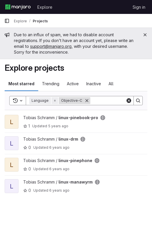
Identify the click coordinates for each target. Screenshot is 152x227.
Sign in (139, 7)
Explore (44, 7)
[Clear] (128, 100)
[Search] (138, 100)
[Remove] (86, 100)
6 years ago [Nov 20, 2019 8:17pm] (59, 147)
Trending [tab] (50, 83)
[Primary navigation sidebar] (7, 21)
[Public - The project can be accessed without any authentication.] (102, 117)
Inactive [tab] (93, 83)
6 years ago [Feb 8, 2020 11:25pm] (59, 190)
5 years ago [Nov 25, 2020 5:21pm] (58, 126)
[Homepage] (18, 7)
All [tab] (111, 83)
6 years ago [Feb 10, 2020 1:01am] (59, 169)
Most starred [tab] (21, 83)
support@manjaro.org (51, 46)
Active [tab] (73, 83)
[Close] (145, 34)
